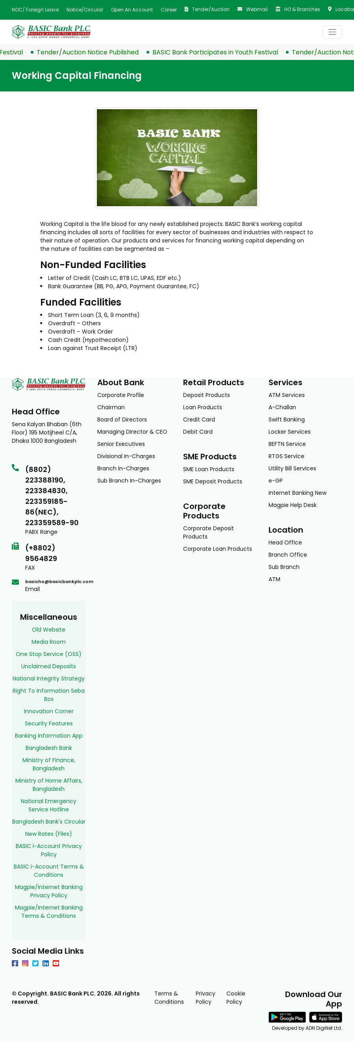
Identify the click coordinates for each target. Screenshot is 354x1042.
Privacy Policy (205, 998)
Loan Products (202, 407)
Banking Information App (49, 736)
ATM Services (287, 395)
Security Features (49, 723)
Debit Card (198, 432)
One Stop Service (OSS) (49, 654)
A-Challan (282, 407)
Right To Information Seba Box (49, 695)
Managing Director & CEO (132, 432)
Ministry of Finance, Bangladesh (48, 764)
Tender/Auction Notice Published (93, 52)
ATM (274, 579)
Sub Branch (284, 567)
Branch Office (288, 555)
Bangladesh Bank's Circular (48, 822)
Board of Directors (122, 419)
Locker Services (290, 432)
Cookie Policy (235, 998)
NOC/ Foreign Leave (35, 9)
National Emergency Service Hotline (48, 805)
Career (169, 9)
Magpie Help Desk (293, 505)
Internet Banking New (297, 493)
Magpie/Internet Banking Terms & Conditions (49, 912)
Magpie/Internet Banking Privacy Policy (49, 891)
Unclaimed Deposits (48, 666)
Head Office (285, 542)
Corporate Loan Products (217, 549)
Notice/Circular (85, 9)
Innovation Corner (49, 711)
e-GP (276, 481)
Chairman (111, 407)
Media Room (49, 642)
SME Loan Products (208, 469)
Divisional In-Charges (126, 456)
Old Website (48, 630)
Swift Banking (287, 419)
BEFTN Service (287, 444)
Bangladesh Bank (49, 748)
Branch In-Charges (123, 468)
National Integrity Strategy (49, 678)
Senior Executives (121, 444)
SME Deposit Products (212, 481)
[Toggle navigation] (332, 32)
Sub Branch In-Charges (129, 481)
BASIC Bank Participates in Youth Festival (220, 52)
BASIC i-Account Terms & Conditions (49, 871)
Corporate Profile (120, 395)
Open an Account (132, 9)
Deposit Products (206, 395)
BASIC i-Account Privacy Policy (49, 850)
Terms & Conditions (169, 998)
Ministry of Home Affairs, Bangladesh (48, 785)
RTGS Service (286, 456)
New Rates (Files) (48, 834)
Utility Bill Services (292, 468)
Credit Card (199, 419)
